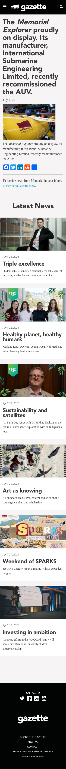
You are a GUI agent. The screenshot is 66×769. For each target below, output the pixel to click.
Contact (33, 746)
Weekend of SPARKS (29, 561)
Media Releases (33, 756)
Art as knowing (22, 490)
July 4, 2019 (10, 100)
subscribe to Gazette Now (19, 186)
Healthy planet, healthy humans (32, 337)
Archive (32, 741)
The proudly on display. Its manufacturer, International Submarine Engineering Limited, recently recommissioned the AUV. (31, 57)
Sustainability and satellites (25, 413)
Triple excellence (24, 263)
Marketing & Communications (33, 751)
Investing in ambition (29, 632)
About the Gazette (33, 737)
